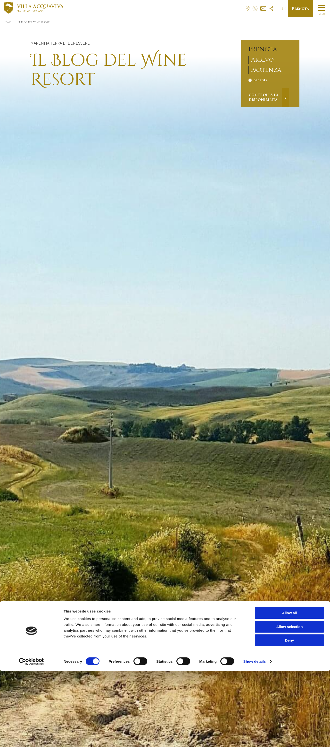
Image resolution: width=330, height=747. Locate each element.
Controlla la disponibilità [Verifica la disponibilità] (263, 97)
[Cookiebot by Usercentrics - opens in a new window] (31, 737)
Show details (254, 737)
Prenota (300, 8)
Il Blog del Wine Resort (34, 22)
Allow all (289, 689)
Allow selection (289, 703)
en (284, 8)
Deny (289, 716)
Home (7, 22)
